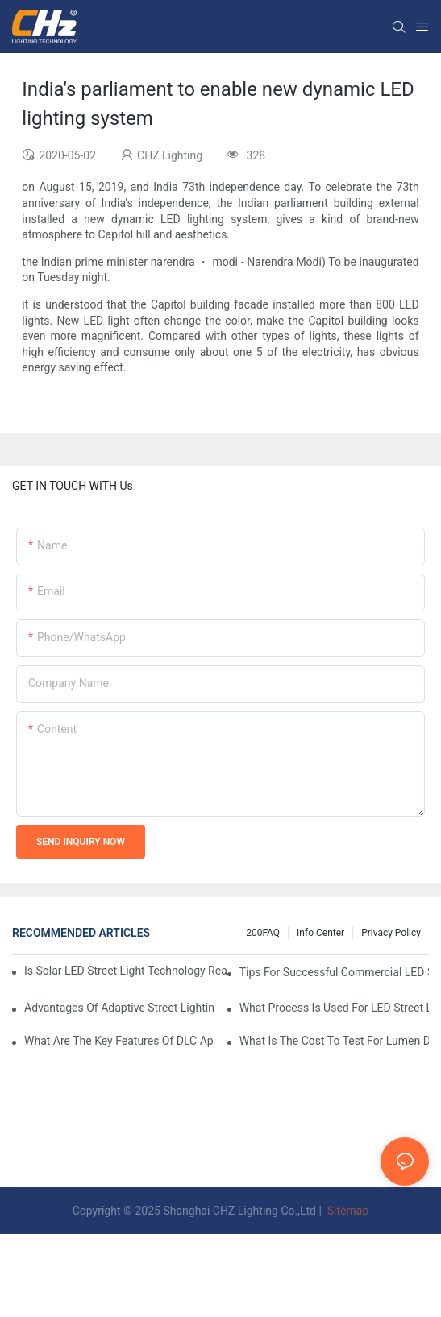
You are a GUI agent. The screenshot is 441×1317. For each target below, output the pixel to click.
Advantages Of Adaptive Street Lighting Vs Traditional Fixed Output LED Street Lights (119, 1007)
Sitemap (346, 1210)
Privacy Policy (391, 932)
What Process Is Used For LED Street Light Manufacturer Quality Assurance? (334, 1007)
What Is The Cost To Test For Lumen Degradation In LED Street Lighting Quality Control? (334, 1040)
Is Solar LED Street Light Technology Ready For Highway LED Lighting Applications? (125, 970)
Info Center (320, 932)
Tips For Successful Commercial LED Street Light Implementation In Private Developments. (334, 972)
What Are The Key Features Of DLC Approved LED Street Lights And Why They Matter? (119, 1040)
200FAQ (263, 932)
